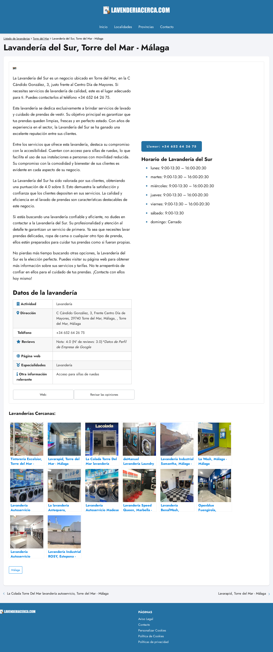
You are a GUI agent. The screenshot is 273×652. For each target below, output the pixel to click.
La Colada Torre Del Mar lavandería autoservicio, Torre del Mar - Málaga (57, 593)
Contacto (167, 26)
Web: (43, 394)
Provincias (146, 26)
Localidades (123, 26)
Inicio (103, 26)
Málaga (15, 570)
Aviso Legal (145, 619)
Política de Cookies (151, 636)
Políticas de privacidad (153, 642)
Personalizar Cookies (152, 630)
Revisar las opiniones (104, 394)
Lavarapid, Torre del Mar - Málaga (242, 593)
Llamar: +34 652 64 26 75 (172, 146)
